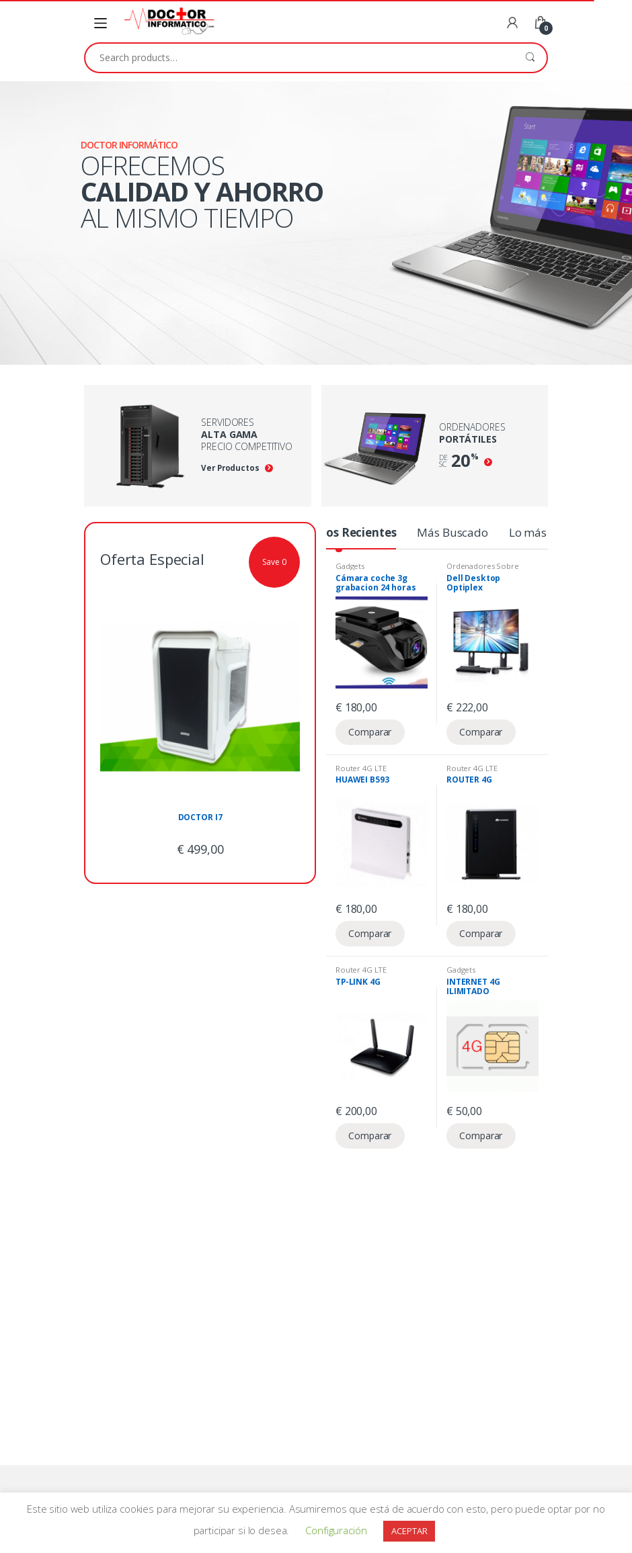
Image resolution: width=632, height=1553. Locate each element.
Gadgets (349, 566)
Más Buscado (452, 532)
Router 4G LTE (361, 768)
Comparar (369, 731)
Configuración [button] (335, 1530)
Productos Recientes (338, 532)
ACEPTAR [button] (409, 1531)
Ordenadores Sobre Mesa (482, 570)
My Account (512, 23)
